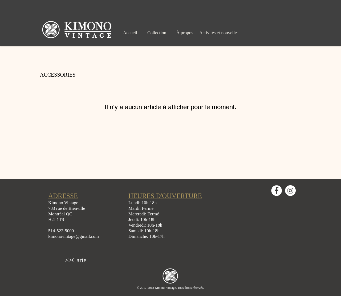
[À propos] (184, 33)
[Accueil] (130, 33)
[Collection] (156, 33)
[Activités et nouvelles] (218, 33)
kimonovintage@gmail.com (73, 236)
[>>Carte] (75, 260)
